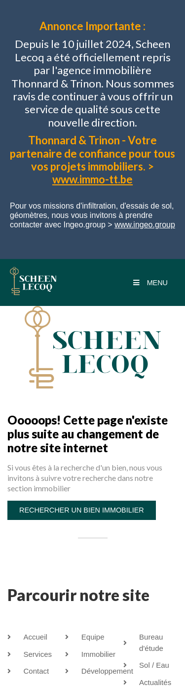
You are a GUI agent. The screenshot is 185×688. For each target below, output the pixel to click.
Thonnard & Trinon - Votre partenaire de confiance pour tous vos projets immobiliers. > (92, 159)
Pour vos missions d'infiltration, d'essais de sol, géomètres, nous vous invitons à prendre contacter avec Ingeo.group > (92, 215)
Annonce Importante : (92, 26)
